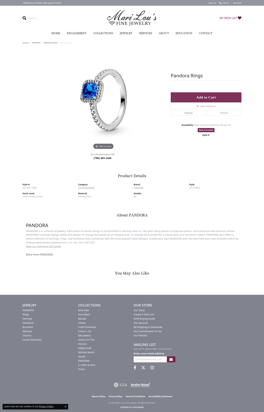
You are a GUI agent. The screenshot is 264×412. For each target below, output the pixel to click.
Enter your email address (149, 353)
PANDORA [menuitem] (28, 310)
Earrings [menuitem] (27, 318)
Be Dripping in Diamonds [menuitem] (148, 327)
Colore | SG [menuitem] (84, 331)
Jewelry (126, 33)
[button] (237, 3)
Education (184, 33)
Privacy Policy (115, 396)
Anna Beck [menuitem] (84, 314)
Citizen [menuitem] (82, 322)
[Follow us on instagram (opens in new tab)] (152, 368)
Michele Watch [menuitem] (86, 352)
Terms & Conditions (135, 396)
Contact (205, 33)
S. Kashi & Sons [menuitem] (86, 365)
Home (56, 33)
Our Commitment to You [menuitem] (148, 331)
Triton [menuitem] (81, 369)
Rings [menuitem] (26, 314)
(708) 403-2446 (102, 158)
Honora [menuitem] (82, 343)
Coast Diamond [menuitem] (87, 327)
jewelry (26, 43)
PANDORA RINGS (51, 43)
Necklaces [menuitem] (28, 322)
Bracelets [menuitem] (28, 327)
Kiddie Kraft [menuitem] (84, 348)
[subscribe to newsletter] (171, 359)
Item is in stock (206, 130)
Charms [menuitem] (27, 335)
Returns (224, 113)
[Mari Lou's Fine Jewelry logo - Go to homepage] (132, 18)
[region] (103, 99)
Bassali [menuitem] (82, 318)
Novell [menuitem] (81, 356)
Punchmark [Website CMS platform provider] (138, 407)
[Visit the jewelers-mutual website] (140, 385)
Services (145, 33)
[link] (42, 3)
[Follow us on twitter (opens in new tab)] (143, 368)
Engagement (77, 33)
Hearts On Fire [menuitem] (86, 339)
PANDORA (36, 43)
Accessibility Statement (160, 396)
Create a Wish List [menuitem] (144, 314)
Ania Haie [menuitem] (83, 310)
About (164, 33)
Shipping (188, 113)
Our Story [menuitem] (139, 310)
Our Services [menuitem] (141, 322)
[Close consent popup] (65, 407)
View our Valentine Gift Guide (43, 246)
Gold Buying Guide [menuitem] (144, 318)
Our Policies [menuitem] (140, 335)
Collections (103, 33)
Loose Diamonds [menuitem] (32, 339)
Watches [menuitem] (27, 331)
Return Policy (98, 396)
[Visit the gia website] (120, 385)
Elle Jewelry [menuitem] (84, 335)
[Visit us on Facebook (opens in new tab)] (135, 368)
